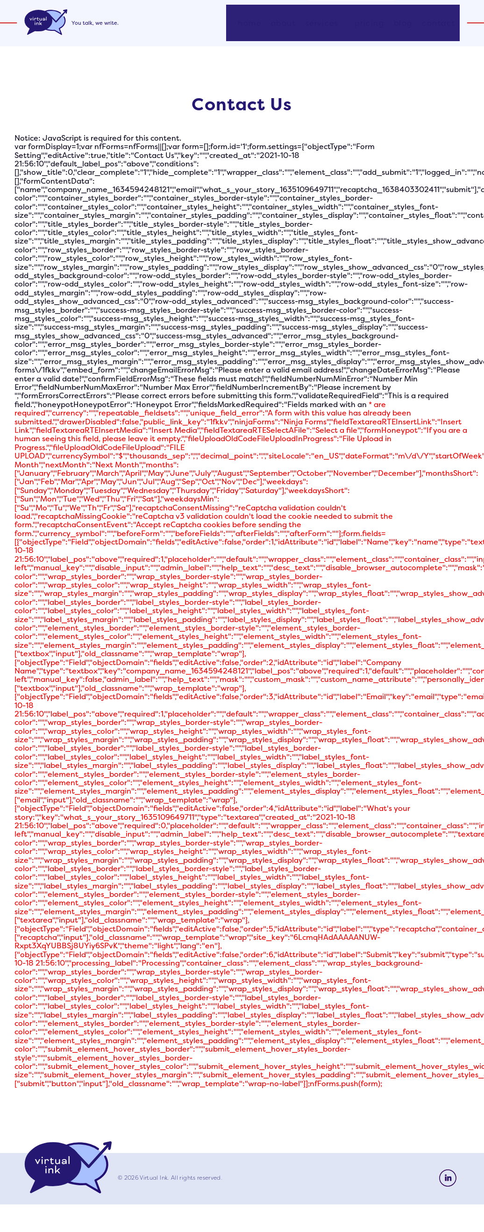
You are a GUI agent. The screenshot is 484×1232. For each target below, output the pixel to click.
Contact (438, 26)
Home (249, 26)
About (283, 26)
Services (322, 26)
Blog (403, 26)
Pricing (369, 26)
